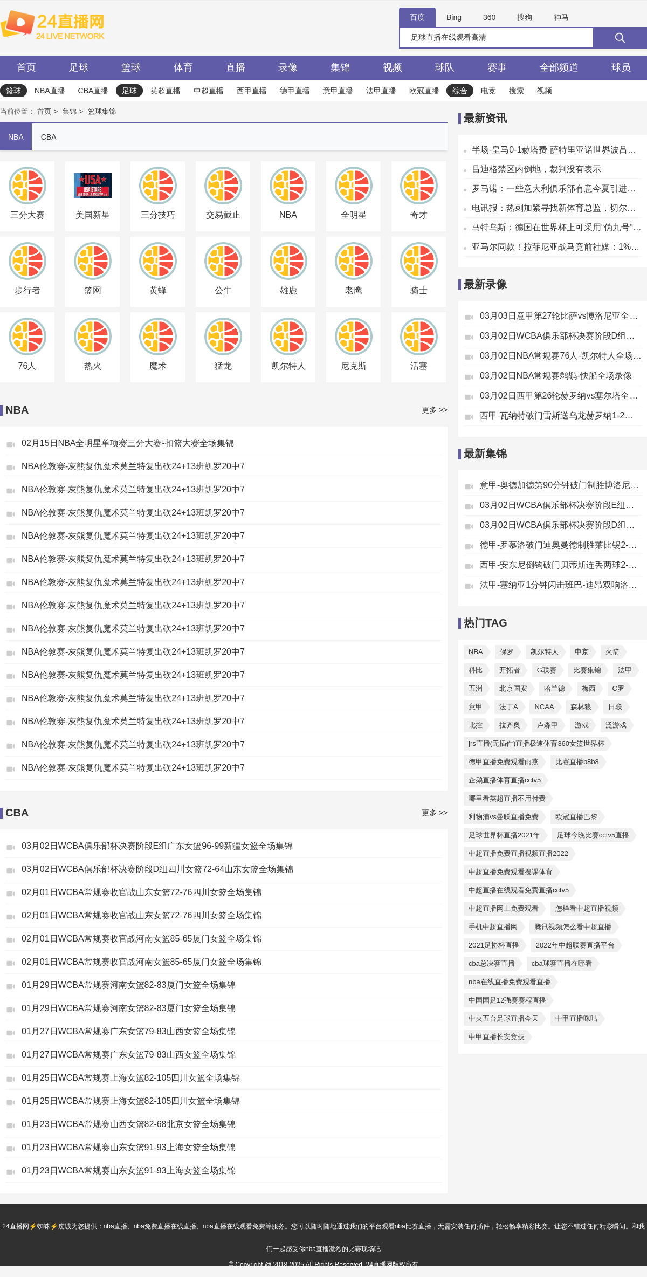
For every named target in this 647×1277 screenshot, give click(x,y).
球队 (445, 67)
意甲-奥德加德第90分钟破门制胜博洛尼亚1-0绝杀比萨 (561, 485)
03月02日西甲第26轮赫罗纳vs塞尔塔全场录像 (561, 395)
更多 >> (435, 410)
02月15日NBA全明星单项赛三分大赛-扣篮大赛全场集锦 (128, 443)
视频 (392, 67)
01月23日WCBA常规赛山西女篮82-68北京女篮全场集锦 (129, 1124)
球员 (621, 67)
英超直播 (165, 90)
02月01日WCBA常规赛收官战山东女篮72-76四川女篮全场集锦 (141, 892)
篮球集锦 (102, 111)
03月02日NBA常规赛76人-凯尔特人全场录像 (561, 355)
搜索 (516, 90)
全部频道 (559, 67)
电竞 (488, 90)
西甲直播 (252, 90)
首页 (26, 67)
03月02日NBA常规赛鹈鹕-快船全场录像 (556, 375)
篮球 (131, 67)
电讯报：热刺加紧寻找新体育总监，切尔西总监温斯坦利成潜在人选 (557, 207)
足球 (78, 67)
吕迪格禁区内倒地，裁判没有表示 (536, 169)
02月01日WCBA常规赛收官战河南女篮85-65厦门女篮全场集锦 (141, 938)
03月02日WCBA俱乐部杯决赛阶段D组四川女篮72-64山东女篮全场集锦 (157, 869)
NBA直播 (50, 90)
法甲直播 (381, 90)
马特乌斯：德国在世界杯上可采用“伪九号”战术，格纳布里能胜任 (557, 227)
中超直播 (209, 90)
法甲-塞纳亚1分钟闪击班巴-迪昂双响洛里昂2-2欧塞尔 (561, 584)
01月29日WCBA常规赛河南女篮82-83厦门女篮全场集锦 (129, 985)
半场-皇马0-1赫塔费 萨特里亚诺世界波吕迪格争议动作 (557, 149)
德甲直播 (295, 90)
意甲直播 (338, 90)
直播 (235, 67)
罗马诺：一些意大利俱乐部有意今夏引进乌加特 (557, 188)
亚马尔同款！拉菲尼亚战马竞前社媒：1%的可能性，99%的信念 (557, 246)
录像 (288, 67)
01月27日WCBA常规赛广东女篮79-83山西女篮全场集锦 (129, 1031)
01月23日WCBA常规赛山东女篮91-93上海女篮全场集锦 (129, 1147)
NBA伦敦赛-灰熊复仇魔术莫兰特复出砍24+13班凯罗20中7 (133, 466)
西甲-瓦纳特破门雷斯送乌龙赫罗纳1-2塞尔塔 (561, 415)
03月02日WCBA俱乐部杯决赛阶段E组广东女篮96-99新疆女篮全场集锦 (157, 845)
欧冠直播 (424, 90)
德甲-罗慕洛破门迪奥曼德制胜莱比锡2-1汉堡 (561, 545)
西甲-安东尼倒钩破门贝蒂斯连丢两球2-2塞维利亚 (561, 564)
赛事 (497, 67)
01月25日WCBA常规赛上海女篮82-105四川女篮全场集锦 (131, 1077)
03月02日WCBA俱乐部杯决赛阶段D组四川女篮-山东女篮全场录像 (561, 335)
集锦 (340, 67)
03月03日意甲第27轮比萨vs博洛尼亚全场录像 (561, 315)
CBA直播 (93, 90)
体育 (183, 67)
